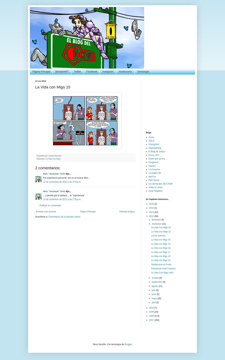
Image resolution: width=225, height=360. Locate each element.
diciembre (156, 219)
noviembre (157, 224)
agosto (155, 286)
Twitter (77, 71)
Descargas (143, 71)
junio (154, 294)
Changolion (154, 144)
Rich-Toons (154, 180)
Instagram (107, 71)
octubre (155, 278)
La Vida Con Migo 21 (161, 231)
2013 (152, 212)
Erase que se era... (157, 159)
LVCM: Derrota (158, 235)
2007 (152, 320)
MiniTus (152, 176)
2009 (152, 312)
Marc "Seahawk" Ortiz (54, 174)
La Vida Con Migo (53, 159)
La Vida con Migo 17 (160, 252)
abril (154, 302)
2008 (152, 316)
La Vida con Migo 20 (160, 240)
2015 (152, 204)
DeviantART (62, 71)
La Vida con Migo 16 (160, 256)
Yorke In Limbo (156, 187)
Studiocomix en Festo (161, 264)
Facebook (91, 71)
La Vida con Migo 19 (160, 244)
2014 (152, 208)
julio (154, 290)
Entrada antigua (127, 211)
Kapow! (152, 166)
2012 (152, 216)
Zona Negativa (155, 191)
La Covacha (154, 169)
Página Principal (41, 71)
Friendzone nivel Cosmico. (163, 268)
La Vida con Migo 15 (160, 260)
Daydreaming (155, 148)
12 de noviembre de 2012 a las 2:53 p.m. (62, 182)
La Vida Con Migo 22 (161, 227)
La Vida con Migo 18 (160, 248)
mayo (155, 298)
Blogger (128, 344)
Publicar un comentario (50, 205)
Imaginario (153, 162)
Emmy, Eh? (154, 155)
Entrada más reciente (46, 211)
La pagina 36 (155, 173)
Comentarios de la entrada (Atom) (64, 217)
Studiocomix (125, 71)
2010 (152, 308)
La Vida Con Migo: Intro (162, 272)
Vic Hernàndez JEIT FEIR (161, 184)
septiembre (157, 282)
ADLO (151, 141)
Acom (151, 137)
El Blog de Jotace (157, 151)
